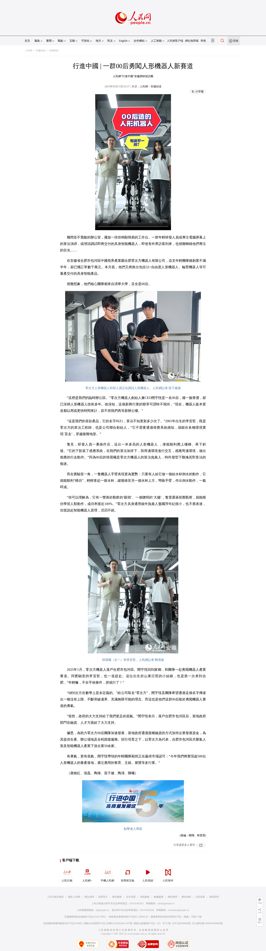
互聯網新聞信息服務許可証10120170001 (85, 916)
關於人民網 (74, 897)
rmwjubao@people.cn (178, 910)
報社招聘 (89, 897)
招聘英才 (103, 897)
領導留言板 (127, 874)
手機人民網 (107, 874)
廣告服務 (117, 897)
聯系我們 (214, 897)
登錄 (235, 40)
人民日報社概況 (55, 897)
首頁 (27, 40)
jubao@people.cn (166, 903)
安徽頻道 (40, 50)
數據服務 (158, 897)
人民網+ (87, 874)
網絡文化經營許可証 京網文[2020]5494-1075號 (108, 923)
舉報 (203, 40)
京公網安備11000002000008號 (207, 923)
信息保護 (200, 897)
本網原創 (54, 50)
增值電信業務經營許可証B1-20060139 (128, 916)
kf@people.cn (102, 910)
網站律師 (186, 897)
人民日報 (67, 874)
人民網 (28, 50)
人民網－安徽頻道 (151, 86)
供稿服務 (144, 897)
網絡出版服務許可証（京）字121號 (152, 923)
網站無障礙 (192, 40)
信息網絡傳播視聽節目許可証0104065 (62, 923)
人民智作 (168, 874)
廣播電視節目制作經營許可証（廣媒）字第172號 (176, 916)
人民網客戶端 (175, 40)
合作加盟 (131, 897)
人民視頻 (148, 874)
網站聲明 (172, 897)
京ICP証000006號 (181, 923)
